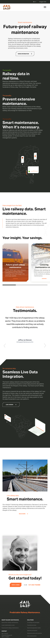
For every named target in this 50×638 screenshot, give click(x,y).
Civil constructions (31, 636)
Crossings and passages (33, 622)
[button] (6, 331)
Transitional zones (31, 625)
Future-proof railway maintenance (10, 628)
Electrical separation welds (34, 628)
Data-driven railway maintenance (10, 622)
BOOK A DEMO (16, 585)
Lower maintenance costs (8, 625)
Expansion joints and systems (34, 633)
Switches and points (32, 630)
